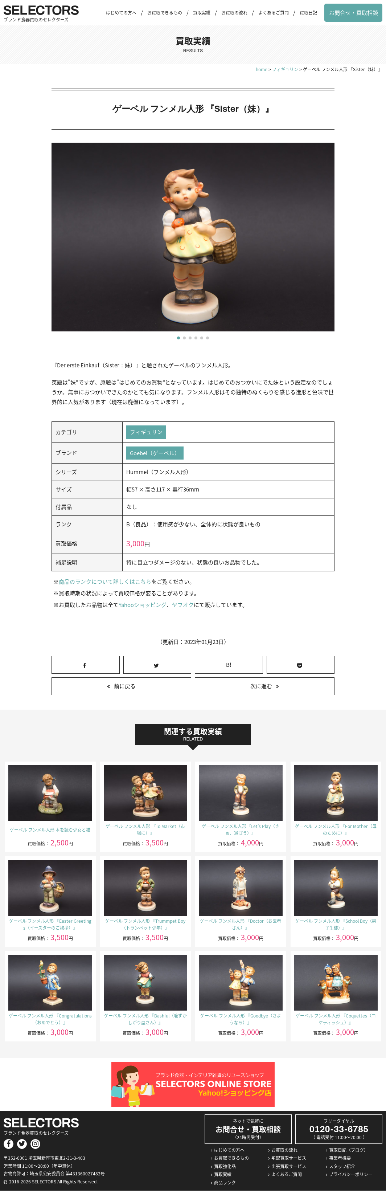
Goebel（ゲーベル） (155, 453)
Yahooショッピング (142, 605)
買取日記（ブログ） (348, 1150)
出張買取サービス (288, 1166)
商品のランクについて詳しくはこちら (105, 582)
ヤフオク (182, 605)
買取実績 (201, 12)
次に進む (261, 686)
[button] (178, 338)
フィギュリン (146, 432)
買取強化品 (225, 1166)
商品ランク (225, 1182)
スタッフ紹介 (342, 1166)
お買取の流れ (234, 12)
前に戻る (125, 686)
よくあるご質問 (273, 12)
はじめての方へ (121, 12)
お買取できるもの (164, 12)
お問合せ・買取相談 (353, 13)
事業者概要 (340, 1158)
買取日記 (308, 12)
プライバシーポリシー (351, 1174)
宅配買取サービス (288, 1158)
